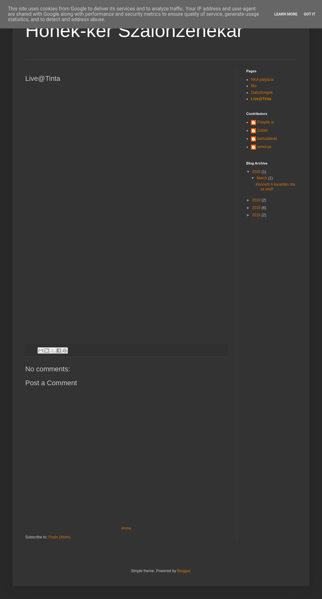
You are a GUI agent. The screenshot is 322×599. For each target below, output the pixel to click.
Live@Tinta (261, 99)
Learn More (286, 14)
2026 (257, 172)
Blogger (183, 571)
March (262, 178)
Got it (309, 14)
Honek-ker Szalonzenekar (134, 30)
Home (126, 528)
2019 (257, 208)
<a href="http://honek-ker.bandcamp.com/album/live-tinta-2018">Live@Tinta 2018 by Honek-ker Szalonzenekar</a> (80, 212)
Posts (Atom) (59, 537)
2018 (257, 215)
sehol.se (264, 147)
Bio (253, 86)
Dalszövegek (262, 92)
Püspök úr (265, 122)
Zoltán (262, 130)
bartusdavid (267, 138)
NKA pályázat (262, 79)
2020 (257, 200)
